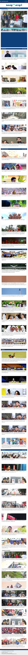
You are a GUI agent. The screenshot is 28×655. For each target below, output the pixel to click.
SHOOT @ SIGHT (5, 249)
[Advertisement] (14, 39)
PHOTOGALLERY (4, 1)
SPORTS (3, 349)
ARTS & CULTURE (5, 149)
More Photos (24, 48)
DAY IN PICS (4, 48)
